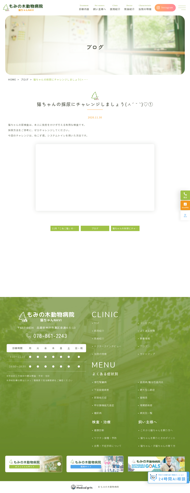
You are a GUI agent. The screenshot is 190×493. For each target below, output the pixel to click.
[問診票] (185, 215)
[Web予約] (185, 205)
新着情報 (145, 338)
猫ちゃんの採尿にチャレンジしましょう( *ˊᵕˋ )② (126, 228)
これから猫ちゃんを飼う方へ (156, 430)
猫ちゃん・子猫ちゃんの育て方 (157, 446)
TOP (96, 323)
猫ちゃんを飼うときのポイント (157, 438)
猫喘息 (143, 397)
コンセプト (146, 323)
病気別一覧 (146, 413)
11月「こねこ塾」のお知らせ (65, 228)
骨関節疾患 (146, 405)
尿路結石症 (100, 397)
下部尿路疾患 (101, 390)
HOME (12, 79)
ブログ (25, 79)
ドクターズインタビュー (107, 346)
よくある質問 (147, 330)
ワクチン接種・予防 (105, 438)
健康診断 (99, 430)
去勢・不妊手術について (108, 446)
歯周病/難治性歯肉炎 (151, 382)
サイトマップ (147, 354)
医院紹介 (115, 8)
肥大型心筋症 (147, 390)
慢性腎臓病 (100, 382)
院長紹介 (129, 8)
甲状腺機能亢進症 (104, 405)
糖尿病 (98, 413)
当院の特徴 (145, 8)
